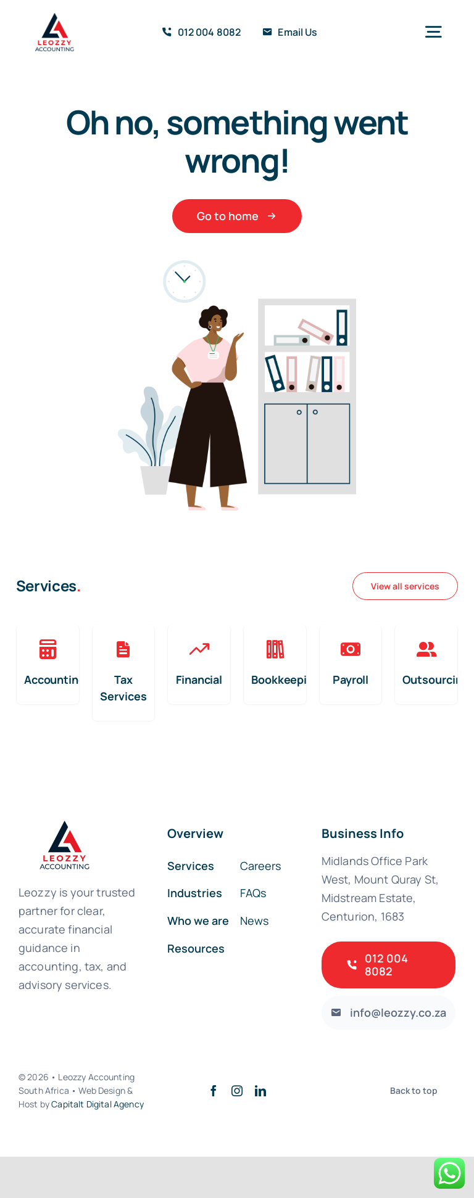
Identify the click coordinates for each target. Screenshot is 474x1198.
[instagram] (237, 1090)
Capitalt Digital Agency (97, 1104)
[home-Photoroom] (55, 18)
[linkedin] (260, 1090)
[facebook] (213, 1090)
